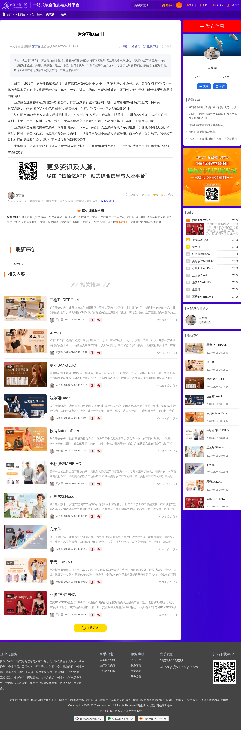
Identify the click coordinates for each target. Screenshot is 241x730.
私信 (220, 86)
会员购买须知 (107, 660)
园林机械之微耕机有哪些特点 (206, 125)
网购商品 (20, 14)
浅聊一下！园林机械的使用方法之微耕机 (212, 138)
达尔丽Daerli (60, 398)
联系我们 (121, 222)
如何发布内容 (107, 665)
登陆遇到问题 (107, 670)
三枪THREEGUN (64, 300)
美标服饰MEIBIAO (65, 463)
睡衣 (40, 14)
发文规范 (136, 670)
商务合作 (136, 676)
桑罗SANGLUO (63, 365)
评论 (123, 46)
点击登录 (107, 201)
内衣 (31, 14)
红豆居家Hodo (62, 496)
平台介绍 (136, 660)
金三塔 (55, 332)
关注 (204, 86)
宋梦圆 (36, 46)
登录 (191, 5)
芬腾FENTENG (63, 595)
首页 (7, 14)
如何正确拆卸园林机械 (202, 131)
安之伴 (55, 529)
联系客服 (136, 665)
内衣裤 (50, 14)
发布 (205, 5)
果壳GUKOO (61, 562)
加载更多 (92, 628)
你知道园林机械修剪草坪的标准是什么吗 (212, 107)
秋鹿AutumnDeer (64, 431)
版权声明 (150, 46)
